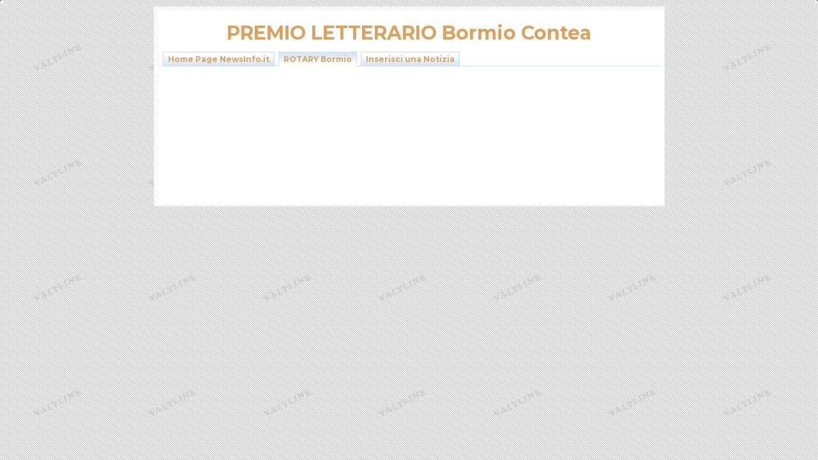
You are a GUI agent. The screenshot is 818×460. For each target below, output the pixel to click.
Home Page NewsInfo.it (218, 59)
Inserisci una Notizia (410, 59)
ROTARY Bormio (318, 59)
